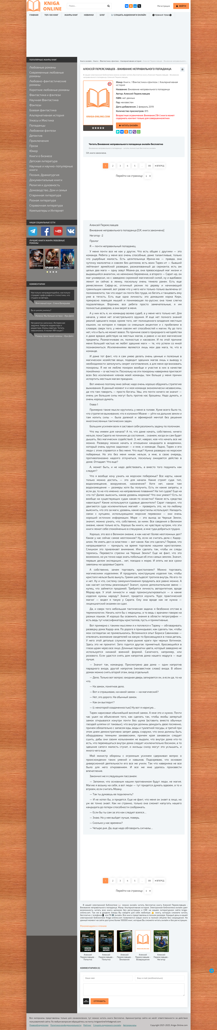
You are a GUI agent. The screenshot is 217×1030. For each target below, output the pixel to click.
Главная (33, 15)
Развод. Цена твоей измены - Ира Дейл (54, 336)
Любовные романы (42, 67)
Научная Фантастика (44, 100)
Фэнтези (35, 105)
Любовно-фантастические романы (47, 82)
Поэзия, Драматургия (44, 175)
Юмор (33, 151)
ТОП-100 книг (51, 15)
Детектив (35, 135)
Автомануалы (129, 1025)
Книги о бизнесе (40, 156)
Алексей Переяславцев (137, 93)
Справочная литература (46, 205)
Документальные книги (45, 180)
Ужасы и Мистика (41, 120)
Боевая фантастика (42, 110)
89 (149, 165)
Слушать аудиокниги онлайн (107, 1025)
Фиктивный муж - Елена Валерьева (52, 303)
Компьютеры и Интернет (46, 210)
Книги (126, 82)
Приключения (39, 140)
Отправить (100, 1001)
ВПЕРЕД (159, 165)
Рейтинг (87, 1025)
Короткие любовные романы (49, 89)
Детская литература (43, 161)
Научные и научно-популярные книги (51, 167)
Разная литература (42, 200)
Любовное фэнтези (42, 130)
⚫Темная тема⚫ (162, 15)
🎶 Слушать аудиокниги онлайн (128, 15)
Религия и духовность (44, 185)
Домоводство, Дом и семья (48, 190)
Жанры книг (71, 15)
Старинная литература (45, 195)
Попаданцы (37, 125)
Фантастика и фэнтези (144, 82)
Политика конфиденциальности (65, 1025)
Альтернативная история (46, 115)
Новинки (89, 15)
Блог (102, 15)
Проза (33, 146)
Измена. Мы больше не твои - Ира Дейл (54, 315)
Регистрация (163, 6)
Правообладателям (38, 1025)
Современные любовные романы (46, 74)
